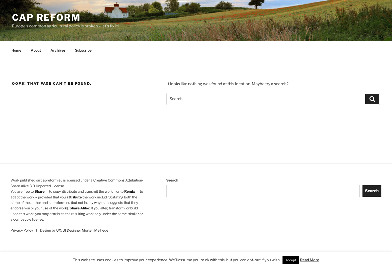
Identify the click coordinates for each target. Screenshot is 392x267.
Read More (309, 260)
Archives (58, 50)
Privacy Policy (22, 230)
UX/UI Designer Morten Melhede (82, 230)
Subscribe (83, 50)
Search (172, 180)
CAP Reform (46, 17)
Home (16, 50)
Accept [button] (291, 260)
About (36, 50)
